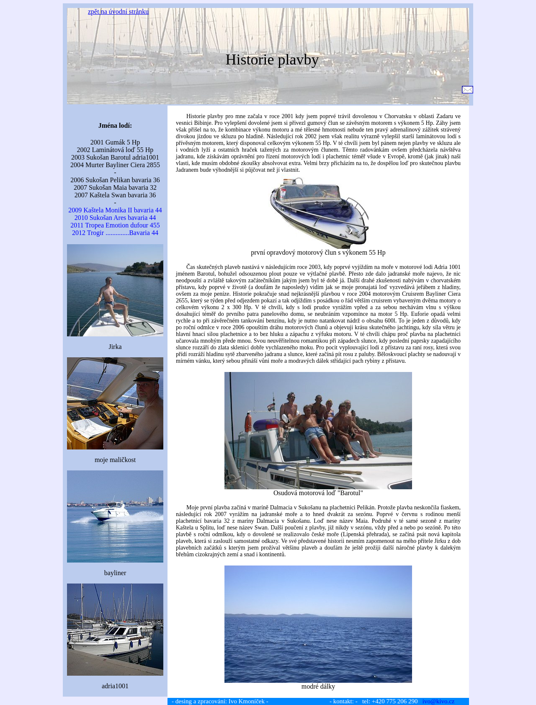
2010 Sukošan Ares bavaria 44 (115, 217)
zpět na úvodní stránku (118, 11)
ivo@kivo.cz (439, 701)
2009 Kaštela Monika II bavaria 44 (115, 210)
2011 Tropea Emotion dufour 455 (115, 225)
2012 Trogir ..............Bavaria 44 (115, 232)
